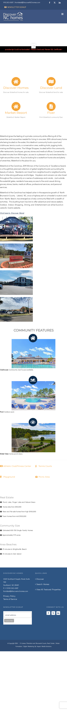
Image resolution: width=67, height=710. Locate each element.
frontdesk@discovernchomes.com (15, 591)
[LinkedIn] (58, 613)
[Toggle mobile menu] (62, 14)
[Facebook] (48, 613)
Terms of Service (10, 599)
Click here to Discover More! (12, 213)
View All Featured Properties (48, 589)
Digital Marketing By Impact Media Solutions (37, 646)
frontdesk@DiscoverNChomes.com (27, 2)
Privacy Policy (9, 596)
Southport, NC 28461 (11, 585)
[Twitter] (53, 613)
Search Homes (42, 584)
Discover (40, 579)
